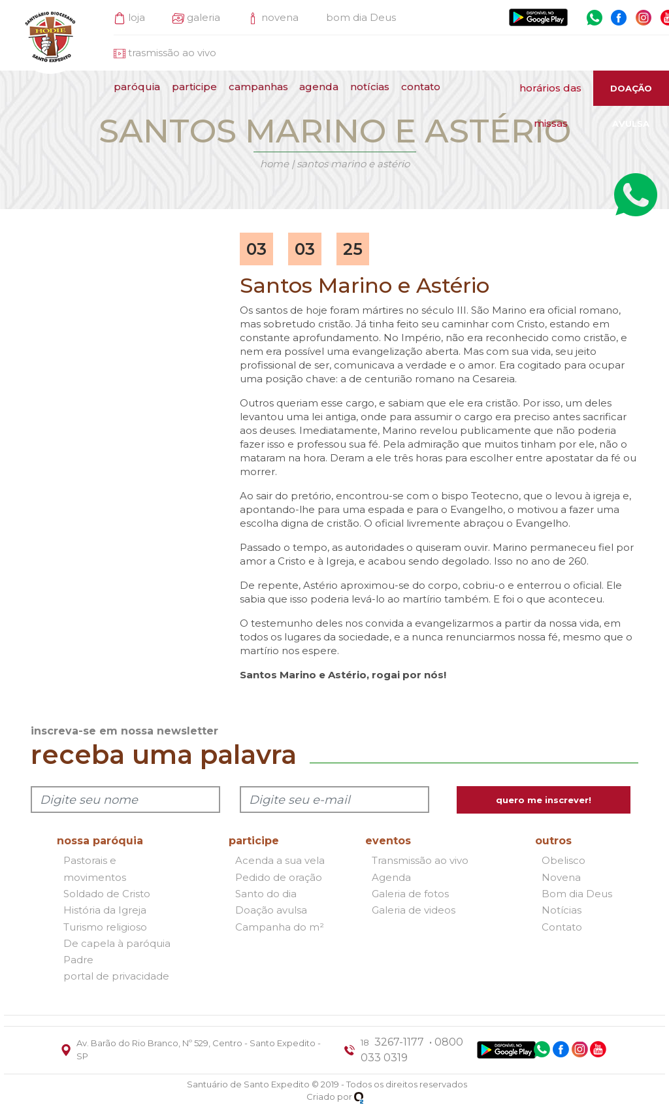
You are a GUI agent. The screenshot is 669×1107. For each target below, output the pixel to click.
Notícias (561, 910)
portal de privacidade (116, 976)
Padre (78, 959)
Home (274, 163)
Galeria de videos (413, 910)
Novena (561, 877)
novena (280, 17)
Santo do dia (266, 893)
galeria (203, 17)
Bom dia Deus (577, 893)
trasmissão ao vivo (172, 52)
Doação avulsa (271, 910)
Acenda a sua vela (280, 861)
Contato (562, 927)
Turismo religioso (105, 927)
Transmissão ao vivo (420, 861)
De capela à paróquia (117, 943)
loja (136, 17)
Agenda (391, 877)
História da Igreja (104, 910)
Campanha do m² (279, 927)
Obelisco (563, 861)
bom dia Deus (361, 17)
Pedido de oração (278, 877)
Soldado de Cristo (106, 893)
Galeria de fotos (410, 893)
